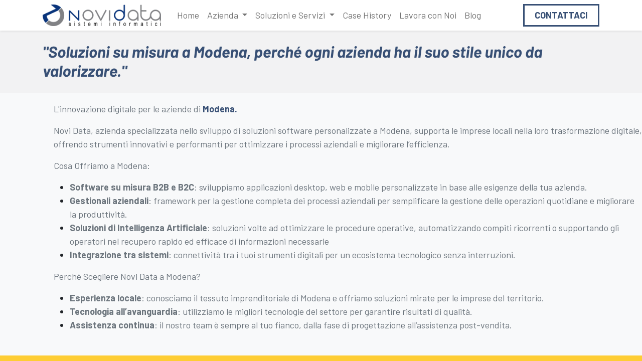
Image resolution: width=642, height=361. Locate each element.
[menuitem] (188, 15)
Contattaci (561, 15)
